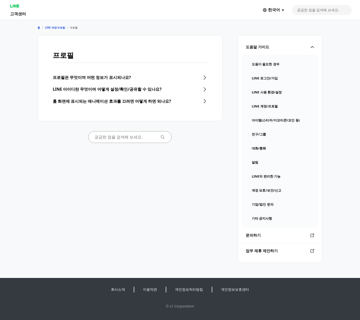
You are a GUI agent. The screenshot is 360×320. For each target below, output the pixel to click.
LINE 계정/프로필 (55, 27)
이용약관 (150, 289)
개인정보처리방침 (189, 289)
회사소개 (118, 289)
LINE (14, 6)
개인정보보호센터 (235, 289)
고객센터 (18, 13)
